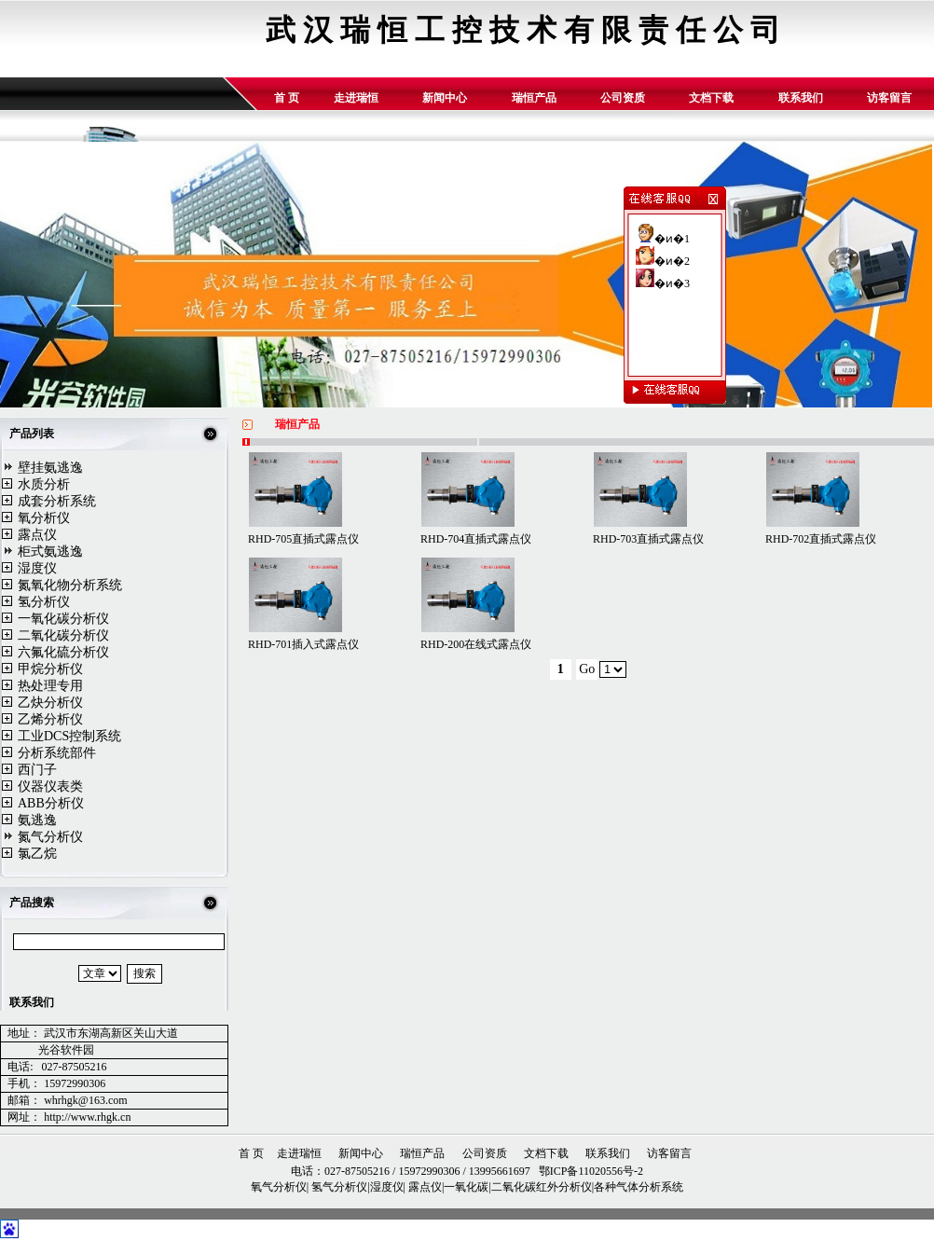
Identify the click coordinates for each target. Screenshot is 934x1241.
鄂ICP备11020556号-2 (589, 1171)
